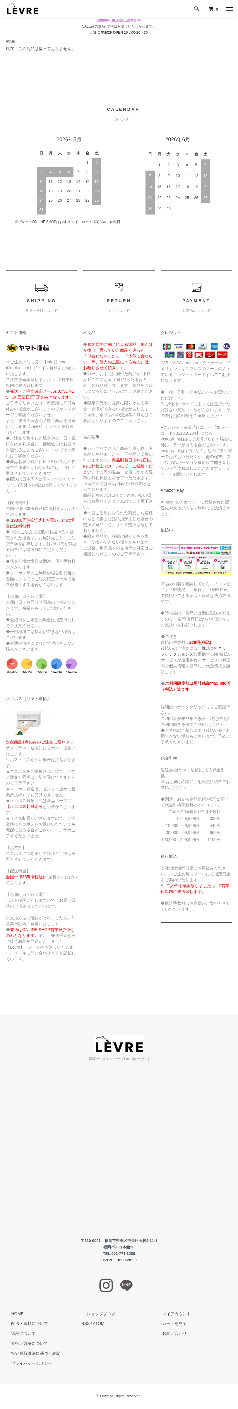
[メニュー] (229, 9)
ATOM (98, 1324)
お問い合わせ (169, 1334)
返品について (18, 1334)
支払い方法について (24, 1344)
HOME (11, 42)
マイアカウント (171, 1314)
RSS (85, 1324)
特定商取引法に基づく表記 (30, 1354)
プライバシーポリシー (26, 1364)
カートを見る (169, 1324)
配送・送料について (24, 1324)
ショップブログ (95, 1314)
